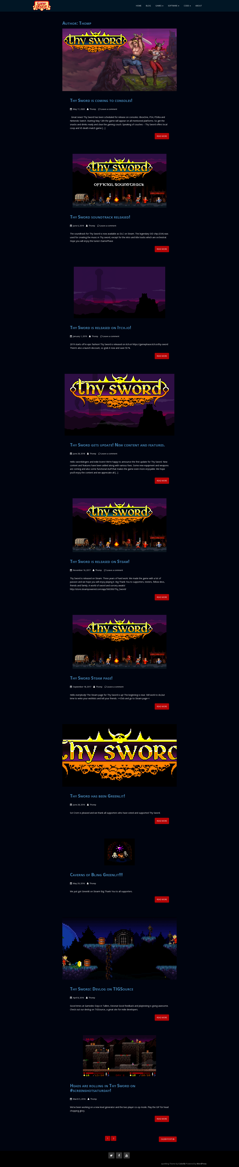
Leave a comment (109, 109)
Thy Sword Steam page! (91, 678)
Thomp (93, 109)
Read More (162, 136)
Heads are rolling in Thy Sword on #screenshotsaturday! (102, 1088)
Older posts (168, 1139)
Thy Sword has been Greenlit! (97, 796)
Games (159, 5)
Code (187, 5)
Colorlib (181, 1163)
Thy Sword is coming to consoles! (101, 100)
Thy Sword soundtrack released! (100, 217)
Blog (148, 5)
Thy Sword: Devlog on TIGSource (101, 989)
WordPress (201, 1163)
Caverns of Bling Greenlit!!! (96, 874)
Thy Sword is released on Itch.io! (100, 327)
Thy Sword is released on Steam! (99, 561)
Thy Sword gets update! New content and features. (117, 445)
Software (173, 5)
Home (138, 5)
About (198, 5)
